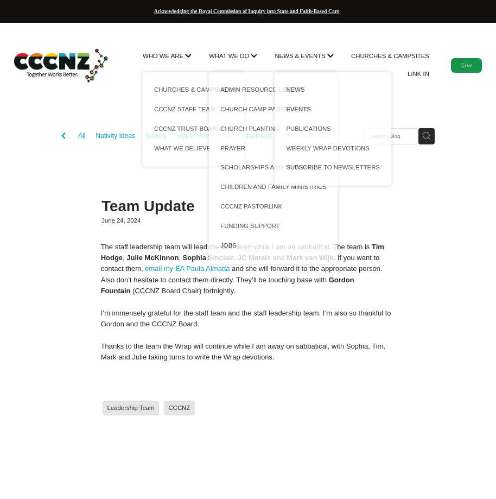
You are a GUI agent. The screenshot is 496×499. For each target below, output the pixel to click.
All (82, 136)
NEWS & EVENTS (304, 56)
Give (466, 65)
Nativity (156, 136)
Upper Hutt (193, 136)
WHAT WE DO (233, 56)
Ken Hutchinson (305, 136)
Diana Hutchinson (245, 136)
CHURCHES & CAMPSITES (390, 56)
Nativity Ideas (115, 136)
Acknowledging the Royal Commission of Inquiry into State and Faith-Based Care (247, 11)
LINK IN (418, 74)
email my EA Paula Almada (187, 268)
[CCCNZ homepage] (60, 65)
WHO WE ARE (167, 56)
